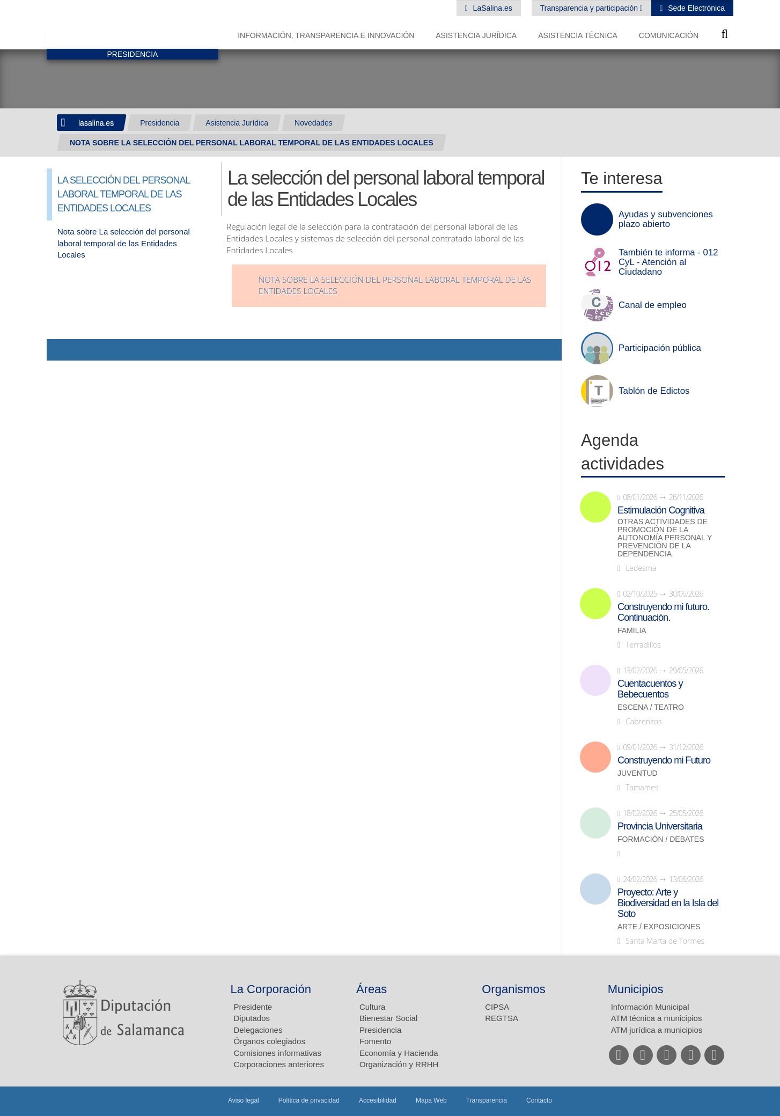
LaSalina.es (491, 8)
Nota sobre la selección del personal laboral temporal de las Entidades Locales (395, 285)
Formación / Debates (660, 839)
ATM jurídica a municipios (657, 1029)
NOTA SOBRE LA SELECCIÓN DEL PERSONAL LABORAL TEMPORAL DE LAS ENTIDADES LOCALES (251, 142)
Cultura (372, 1006)
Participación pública (660, 348)
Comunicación (668, 35)
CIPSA (497, 1006)
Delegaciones (258, 1029)
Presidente (253, 1006)
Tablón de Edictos (654, 391)
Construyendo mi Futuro (663, 760)
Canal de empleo (653, 305)
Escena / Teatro (650, 707)
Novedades (314, 123)
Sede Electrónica (695, 8)
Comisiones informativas (277, 1053)
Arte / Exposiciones (659, 927)
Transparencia (486, 1100)
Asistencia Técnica (577, 35)
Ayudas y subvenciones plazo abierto (666, 219)
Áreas (371, 989)
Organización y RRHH (399, 1064)
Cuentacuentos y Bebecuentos (650, 689)
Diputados (252, 1018)
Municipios (636, 989)
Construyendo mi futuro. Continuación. (663, 612)
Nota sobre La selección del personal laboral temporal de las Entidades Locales (123, 243)
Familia (631, 631)
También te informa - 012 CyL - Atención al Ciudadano (668, 262)
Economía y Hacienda (398, 1053)
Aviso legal (243, 1100)
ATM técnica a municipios (656, 1018)
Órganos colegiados (269, 1041)
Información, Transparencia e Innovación (326, 35)
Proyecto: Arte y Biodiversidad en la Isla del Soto (667, 903)
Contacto (539, 1100)
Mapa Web (431, 1100)
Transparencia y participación (590, 8)
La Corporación (271, 989)
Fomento (375, 1041)
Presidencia (159, 123)
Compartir (60, 350)
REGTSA (501, 1018)
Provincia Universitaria (659, 826)
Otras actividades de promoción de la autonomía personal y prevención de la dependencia (664, 538)
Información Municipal (650, 1006)
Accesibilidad (377, 1100)
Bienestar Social (388, 1018)
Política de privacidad (309, 1100)
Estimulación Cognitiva (660, 510)
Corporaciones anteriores (279, 1064)
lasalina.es (96, 123)
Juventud (637, 773)
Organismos (514, 989)
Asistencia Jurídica (476, 35)
